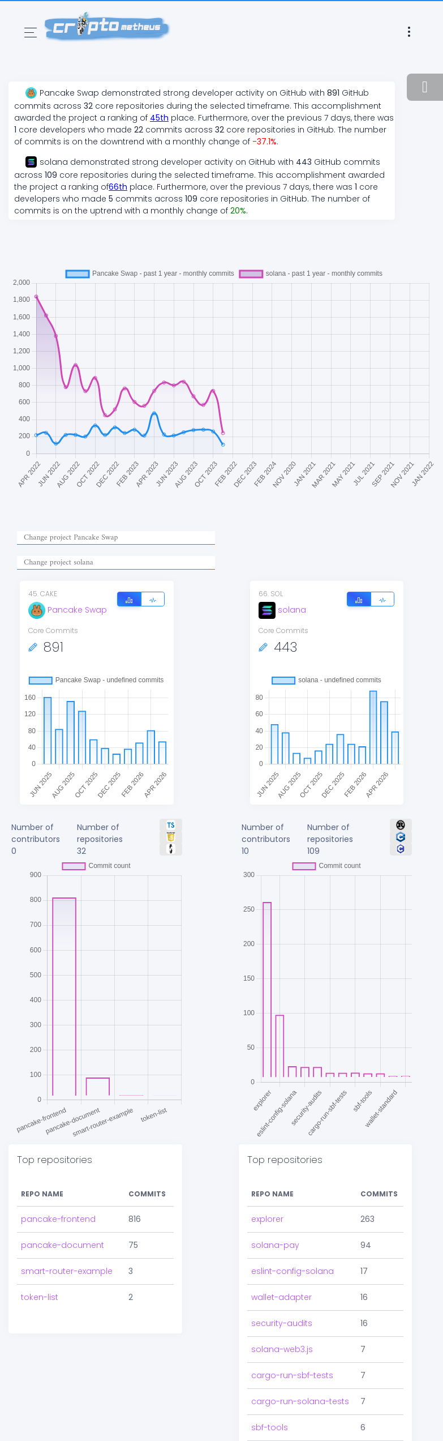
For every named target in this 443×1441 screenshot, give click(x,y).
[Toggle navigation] (30, 32)
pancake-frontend (58, 1219)
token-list (39, 1297)
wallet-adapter (281, 1297)
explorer (267, 1219)
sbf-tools (269, 1427)
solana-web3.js (282, 1349)
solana (282, 609)
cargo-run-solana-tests (300, 1401)
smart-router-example (67, 1271)
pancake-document (62, 1245)
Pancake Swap (67, 609)
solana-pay (275, 1245)
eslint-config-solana (292, 1271)
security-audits (281, 1323)
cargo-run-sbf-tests (292, 1375)
